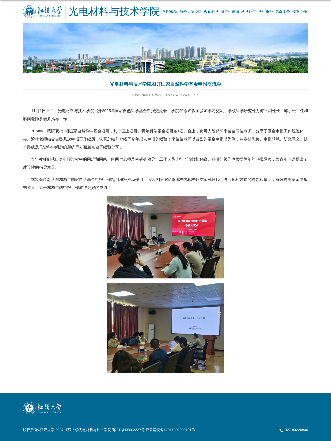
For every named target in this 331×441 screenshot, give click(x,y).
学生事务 (265, 11)
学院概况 (170, 11)
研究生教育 (230, 11)
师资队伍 (186, 11)
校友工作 (299, 11)
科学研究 (248, 11)
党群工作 (282, 11)
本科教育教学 (207, 11)
